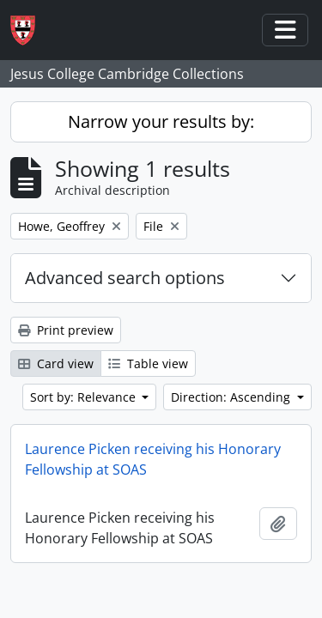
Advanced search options (125, 277)
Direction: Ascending (232, 397)
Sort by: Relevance (84, 397)
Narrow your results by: (161, 121)
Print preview (65, 330)
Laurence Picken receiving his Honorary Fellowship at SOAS (153, 459)
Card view (56, 363)
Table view (148, 363)
